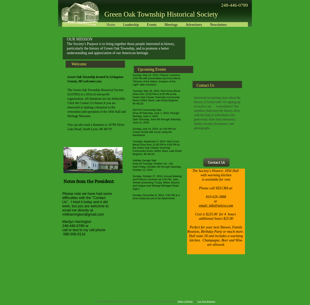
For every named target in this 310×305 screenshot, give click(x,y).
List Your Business (206, 301)
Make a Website (185, 301)
